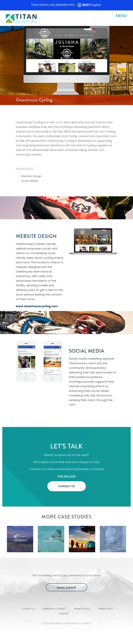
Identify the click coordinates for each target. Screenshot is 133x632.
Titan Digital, (56, 623)
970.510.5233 (66, 476)
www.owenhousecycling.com (37, 306)
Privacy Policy (82, 608)
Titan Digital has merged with (66, 5)
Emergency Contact (54, 608)
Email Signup (66, 588)
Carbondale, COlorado (77, 623)
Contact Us (66, 486)
